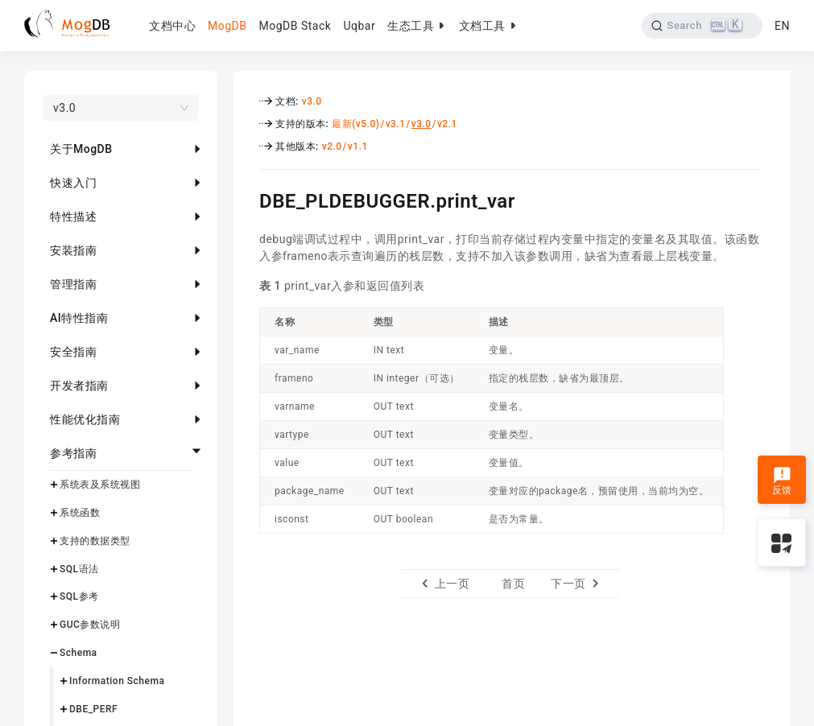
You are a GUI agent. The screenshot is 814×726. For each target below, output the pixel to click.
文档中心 (172, 25)
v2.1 (447, 124)
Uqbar (359, 25)
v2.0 (332, 146)
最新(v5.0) (355, 124)
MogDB (227, 25)
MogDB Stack (294, 25)
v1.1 (358, 146)
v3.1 (396, 124)
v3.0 (312, 101)
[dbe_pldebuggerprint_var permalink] (247, 198)
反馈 (782, 481)
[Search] (702, 26)
